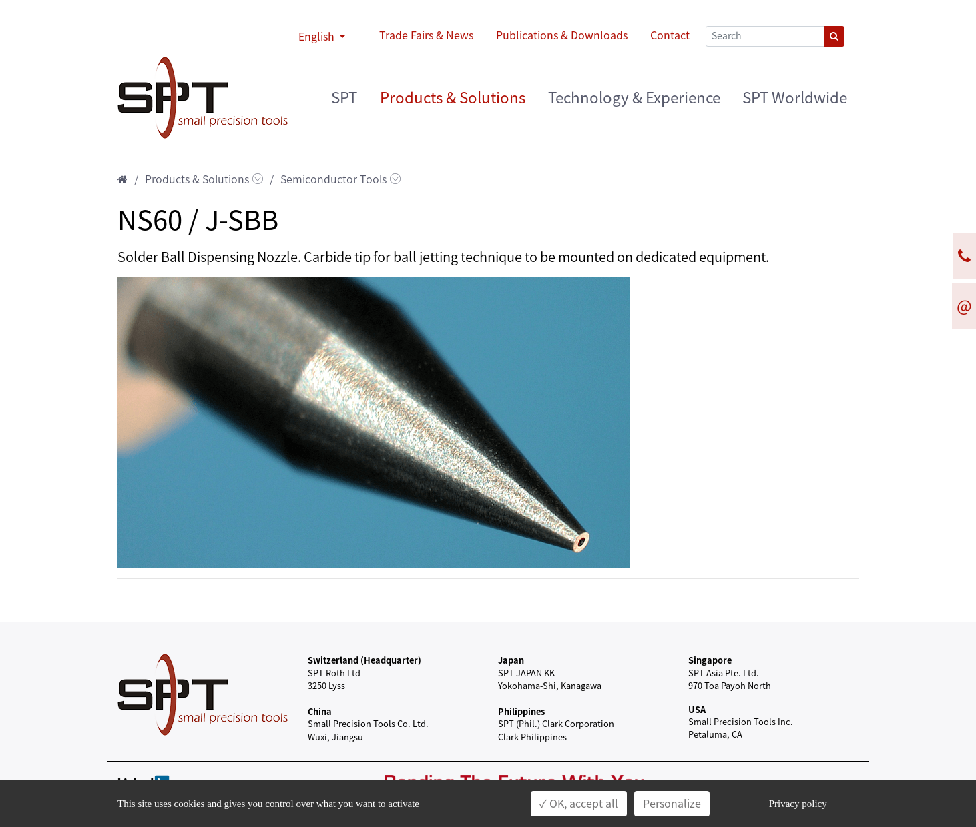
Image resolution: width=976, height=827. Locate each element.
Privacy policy (798, 803)
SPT (344, 97)
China (320, 711)
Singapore (710, 660)
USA (697, 709)
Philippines (521, 711)
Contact (670, 35)
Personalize (672, 803)
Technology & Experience (634, 97)
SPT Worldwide (794, 97)
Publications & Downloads (562, 35)
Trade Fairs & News (426, 35)
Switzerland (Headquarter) (364, 660)
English (317, 36)
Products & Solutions (452, 97)
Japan (511, 660)
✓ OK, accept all (578, 803)
